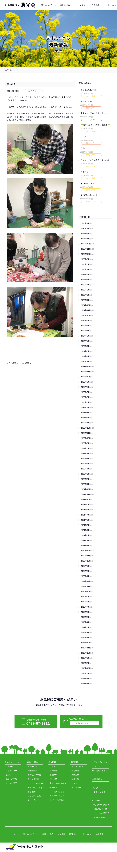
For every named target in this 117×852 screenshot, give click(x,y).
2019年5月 (86, 617)
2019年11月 (87, 586)
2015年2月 (86, 679)
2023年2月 (87, 418)
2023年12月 (87, 367)
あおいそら (99, 817)
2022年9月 (87, 443)
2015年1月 (86, 684)
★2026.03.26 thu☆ (89, 183)
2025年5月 (86, 280)
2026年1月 (87, 239)
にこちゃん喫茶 (101, 813)
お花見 (83, 137)
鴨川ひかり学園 (101, 805)
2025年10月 (87, 254)
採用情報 (95, 5)
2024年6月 (87, 336)
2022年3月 (87, 474)
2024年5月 (87, 341)
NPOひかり (99, 792)
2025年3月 (86, 290)
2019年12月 (87, 581)
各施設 (61, 705)
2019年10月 (87, 592)
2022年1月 (87, 484)
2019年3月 (86, 627)
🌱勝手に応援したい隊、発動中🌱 (95, 125)
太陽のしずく (100, 809)
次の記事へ (13, 363)
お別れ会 (84, 172)
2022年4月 (86, 469)
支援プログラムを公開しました (94, 113)
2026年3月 (87, 228)
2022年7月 (87, 453)
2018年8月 (86, 663)
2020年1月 (86, 576)
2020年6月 (86, 566)
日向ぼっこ (85, 148)
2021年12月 (87, 489)
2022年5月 (87, 464)
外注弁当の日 (86, 101)
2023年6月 (87, 397)
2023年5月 (87, 402)
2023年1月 (87, 423)
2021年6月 (87, 520)
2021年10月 (87, 500)
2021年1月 (87, 546)
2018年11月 (87, 648)
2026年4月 (86, 223)
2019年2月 (86, 632)
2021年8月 (87, 510)
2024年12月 (87, 305)
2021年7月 (87, 515)
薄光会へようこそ (48, 5)
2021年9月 (87, 505)
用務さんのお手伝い (89, 90)
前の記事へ (26, 363)
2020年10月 (87, 561)
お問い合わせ (111, 5)
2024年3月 (87, 351)
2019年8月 (86, 602)
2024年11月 (87, 310)
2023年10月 (87, 377)
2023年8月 (87, 387)
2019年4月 (86, 622)
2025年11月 (87, 249)
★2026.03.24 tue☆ (89, 195)
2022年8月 (87, 448)
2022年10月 (87, 438)
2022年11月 (87, 433)
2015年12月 (87, 668)
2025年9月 (87, 259)
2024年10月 (87, 315)
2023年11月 (87, 372)
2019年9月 (86, 597)
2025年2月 (86, 295)
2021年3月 (87, 535)
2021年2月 (86, 540)
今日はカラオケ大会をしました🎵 (95, 160)
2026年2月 (87, 234)
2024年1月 (86, 361)
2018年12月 (87, 643)
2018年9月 (86, 658)
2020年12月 (87, 551)
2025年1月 (87, 300)
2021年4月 (86, 530)
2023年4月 (87, 407)
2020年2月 (86, 571)
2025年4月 (86, 285)
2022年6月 (87, 459)
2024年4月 (86, 346)
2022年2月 (87, 479)
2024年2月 (86, 356)
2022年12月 (87, 428)
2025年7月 (86, 269)
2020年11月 (87, 556)
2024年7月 (86, 331)
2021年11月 (87, 494)
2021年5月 (86, 525)
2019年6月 (86, 612)
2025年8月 (86, 264)
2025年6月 (87, 275)
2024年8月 (86, 326)
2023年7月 (86, 392)
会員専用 (99, 834)
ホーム (16, 834)
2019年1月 (86, 638)
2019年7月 (86, 607)
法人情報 (81, 5)
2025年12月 (87, 244)
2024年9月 (86, 321)
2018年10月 (87, 653)
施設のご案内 (65, 5)
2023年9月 (87, 382)
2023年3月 (86, 413)
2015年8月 (86, 673)
